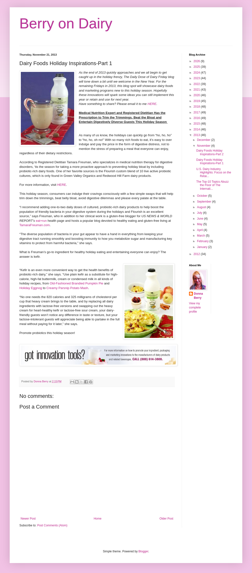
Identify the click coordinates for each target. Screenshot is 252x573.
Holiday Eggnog (30, 288)
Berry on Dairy (65, 23)
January (202, 247)
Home (98, 518)
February (203, 241)
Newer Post (28, 518)
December (204, 140)
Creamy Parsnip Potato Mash (67, 288)
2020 (197, 95)
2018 (197, 106)
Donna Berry (198, 295)
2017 (197, 112)
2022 (197, 84)
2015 (197, 123)
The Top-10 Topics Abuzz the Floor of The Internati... (212, 185)
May (200, 224)
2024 (197, 72)
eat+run (41, 220)
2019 (197, 101)
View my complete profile (195, 307)
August (202, 207)
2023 (197, 78)
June (200, 218)
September (204, 201)
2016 (197, 118)
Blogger (143, 551)
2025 (197, 66)
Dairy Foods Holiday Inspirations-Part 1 (209, 161)
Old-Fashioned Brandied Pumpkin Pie (77, 283)
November (204, 145)
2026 (197, 61)
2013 (197, 135)
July (200, 212)
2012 (197, 254)
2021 (197, 89)
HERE (152, 104)
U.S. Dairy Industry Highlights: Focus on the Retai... (213, 172)
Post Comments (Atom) (52, 525)
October (202, 195)
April (200, 230)
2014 (197, 129)
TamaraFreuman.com (34, 225)
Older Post (166, 518)
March (201, 235)
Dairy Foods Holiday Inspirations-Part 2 (209, 152)
